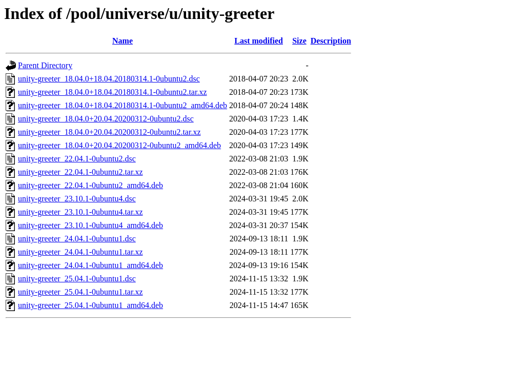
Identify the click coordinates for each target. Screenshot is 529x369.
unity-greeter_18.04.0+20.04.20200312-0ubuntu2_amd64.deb (119, 145)
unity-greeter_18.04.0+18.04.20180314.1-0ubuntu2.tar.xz (112, 92)
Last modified (258, 40)
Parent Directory (45, 65)
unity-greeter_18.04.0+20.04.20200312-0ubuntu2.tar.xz (109, 132)
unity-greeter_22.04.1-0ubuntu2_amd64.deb (90, 185)
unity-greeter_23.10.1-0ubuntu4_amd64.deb (90, 225)
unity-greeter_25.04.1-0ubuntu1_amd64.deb (90, 305)
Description (331, 40)
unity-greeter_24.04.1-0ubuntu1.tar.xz (80, 252)
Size (299, 40)
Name (122, 40)
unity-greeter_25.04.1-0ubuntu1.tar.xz (80, 292)
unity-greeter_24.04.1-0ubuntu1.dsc (77, 238)
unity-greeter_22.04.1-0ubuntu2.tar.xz (80, 172)
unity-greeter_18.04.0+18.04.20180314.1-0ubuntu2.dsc (109, 78)
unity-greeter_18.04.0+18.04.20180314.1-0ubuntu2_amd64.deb (122, 105)
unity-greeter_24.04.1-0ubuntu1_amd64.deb (90, 265)
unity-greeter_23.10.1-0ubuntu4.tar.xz (80, 212)
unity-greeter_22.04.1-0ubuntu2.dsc (77, 158)
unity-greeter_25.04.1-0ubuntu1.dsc (77, 278)
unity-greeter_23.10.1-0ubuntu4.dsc (77, 198)
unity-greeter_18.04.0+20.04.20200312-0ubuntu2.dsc (106, 118)
